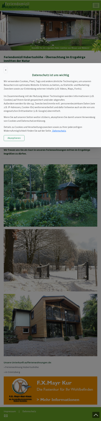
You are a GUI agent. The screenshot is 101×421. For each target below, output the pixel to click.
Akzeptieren (14, 138)
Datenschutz (58, 130)
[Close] (6, 70)
